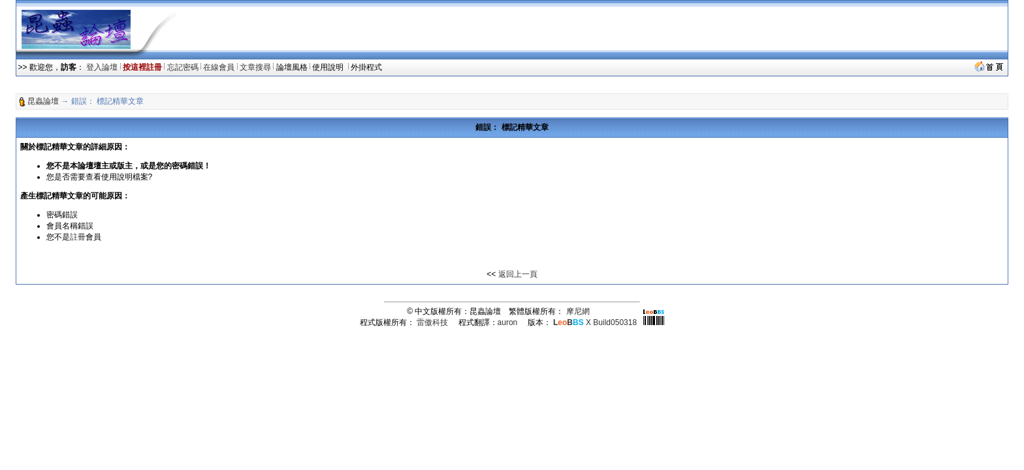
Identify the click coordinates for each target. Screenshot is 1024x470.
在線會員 (218, 67)
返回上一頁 (517, 274)
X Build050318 (595, 322)
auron (508, 322)
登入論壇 (102, 67)
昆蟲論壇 (43, 101)
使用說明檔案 (124, 176)
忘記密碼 (183, 67)
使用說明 (328, 67)
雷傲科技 (432, 322)
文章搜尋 (255, 67)
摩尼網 (578, 311)
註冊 (78, 237)
